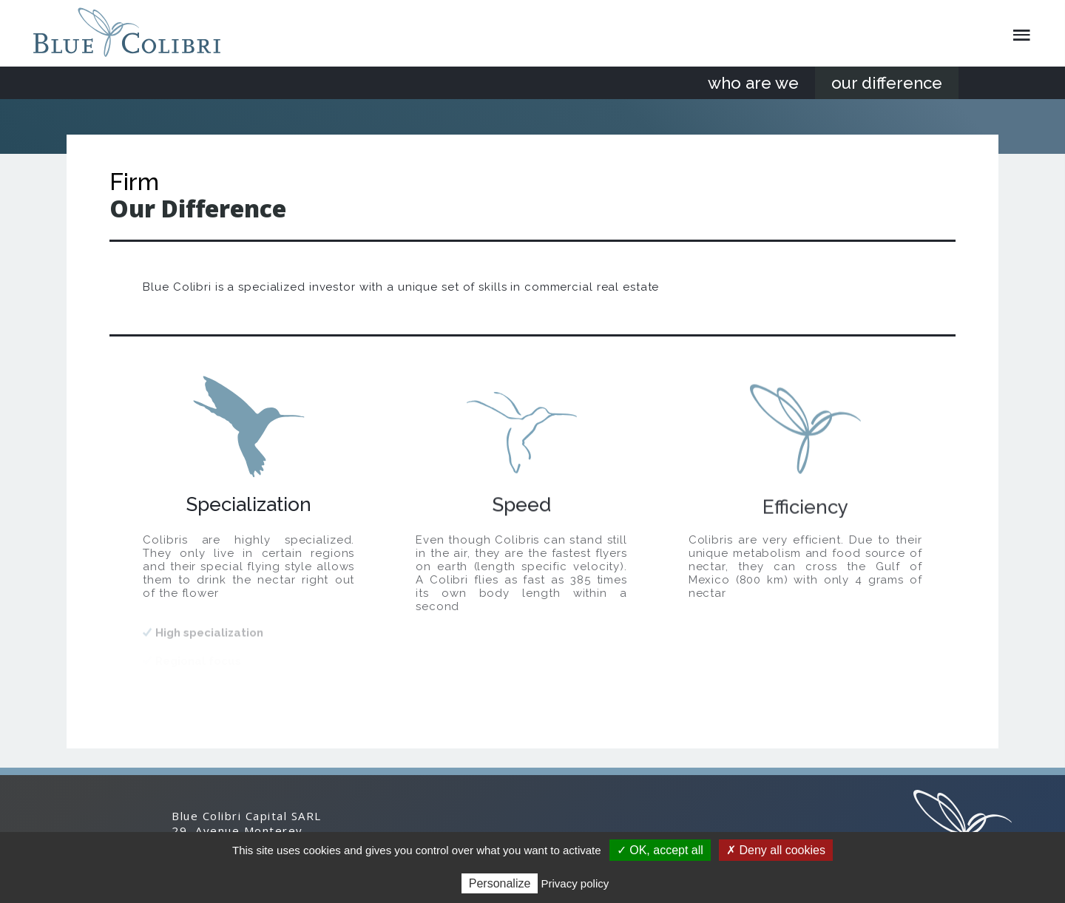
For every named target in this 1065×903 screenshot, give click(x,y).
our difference (886, 82)
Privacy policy (575, 883)
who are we (753, 82)
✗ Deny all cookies (775, 850)
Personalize (500, 883)
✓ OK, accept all (660, 850)
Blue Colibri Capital (132, 32)
